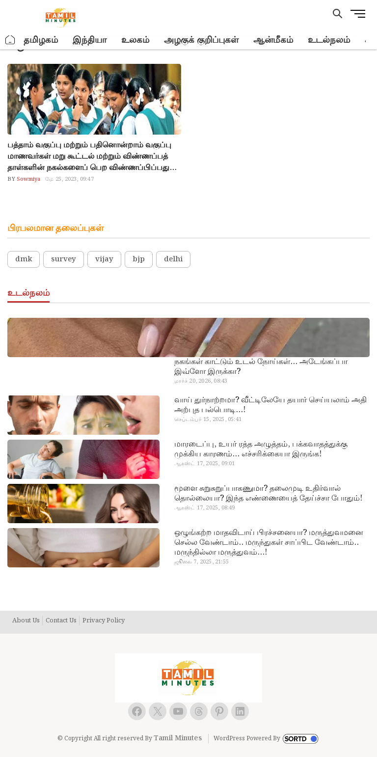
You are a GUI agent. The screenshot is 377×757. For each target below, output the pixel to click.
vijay (104, 259)
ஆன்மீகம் (273, 40)
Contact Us (61, 621)
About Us (26, 621)
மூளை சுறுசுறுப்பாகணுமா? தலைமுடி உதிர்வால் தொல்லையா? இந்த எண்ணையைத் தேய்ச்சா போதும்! (268, 494)
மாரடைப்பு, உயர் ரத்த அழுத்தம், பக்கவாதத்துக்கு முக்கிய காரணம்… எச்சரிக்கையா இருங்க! (261, 449)
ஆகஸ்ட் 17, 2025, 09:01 (204, 463)
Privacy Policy (103, 621)
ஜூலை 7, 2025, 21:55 (201, 562)
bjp (139, 259)
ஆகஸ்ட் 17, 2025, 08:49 (204, 508)
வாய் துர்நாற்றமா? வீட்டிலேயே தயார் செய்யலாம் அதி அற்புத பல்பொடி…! (270, 405)
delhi (173, 259)
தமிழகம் (41, 40)
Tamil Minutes (178, 738)
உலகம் (135, 40)
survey (63, 259)
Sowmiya (28, 179)
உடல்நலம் (329, 40)
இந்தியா (90, 40)
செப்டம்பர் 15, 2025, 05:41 (208, 419)
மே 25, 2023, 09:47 (69, 179)
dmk (23, 259)
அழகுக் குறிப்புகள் (201, 40)
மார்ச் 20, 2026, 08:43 (201, 381)
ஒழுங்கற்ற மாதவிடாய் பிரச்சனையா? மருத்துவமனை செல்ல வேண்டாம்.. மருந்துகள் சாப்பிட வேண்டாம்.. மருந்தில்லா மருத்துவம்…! (268, 543)
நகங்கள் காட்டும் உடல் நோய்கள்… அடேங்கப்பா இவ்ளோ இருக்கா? (261, 367)
